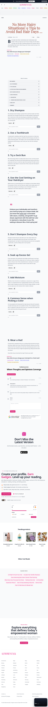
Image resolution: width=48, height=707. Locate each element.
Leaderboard (14, 517)
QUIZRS (40, 363)
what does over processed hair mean (14, 580)
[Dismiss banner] (40, 415)
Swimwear (39, 682)
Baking (38, 660)
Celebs (38, 663)
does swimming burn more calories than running (24, 577)
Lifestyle (3, 675)
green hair (23, 214)
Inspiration (15, 672)
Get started (34, 517)
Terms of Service (35, 696)
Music (14, 677)
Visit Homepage (24, 642)
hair (2, 17)
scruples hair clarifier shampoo (32, 574)
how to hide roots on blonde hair (24, 585)
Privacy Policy (19, 696)
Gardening (15, 670)
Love (14, 675)
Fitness (14, 667)
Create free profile (6, 493)
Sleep (14, 682)
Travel (14, 684)
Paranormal (39, 677)
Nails (26, 677)
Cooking (45, 8)
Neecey (10, 37)
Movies (2, 677)
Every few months (10, 53)
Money (38, 675)
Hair (37, 670)
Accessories (24, 8)
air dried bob (39, 580)
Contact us (3, 694)
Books (26, 663)
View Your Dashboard (18, 494)
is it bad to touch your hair (15, 574)
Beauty (2, 663)
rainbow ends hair (30, 580)
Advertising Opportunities (37, 694)
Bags (26, 660)
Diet (26, 665)
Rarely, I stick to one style (24, 53)
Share (37, 37)
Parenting (28, 8)
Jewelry (38, 672)
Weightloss (3, 686)
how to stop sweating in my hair (25, 582)
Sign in (23, 496)
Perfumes (15, 8)
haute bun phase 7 (11, 582)
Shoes (38, 679)
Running (26, 679)
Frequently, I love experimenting (12, 55)
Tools (14, 686)
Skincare (3, 682)
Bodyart (14, 663)
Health (2, 672)
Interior (41, 8)
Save (32, 37)
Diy (37, 665)
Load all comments (11, 374)
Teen (2, 684)
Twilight (37, 8)
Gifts (26, 670)
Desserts (10, 8)
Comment (13, 411)
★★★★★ (45, 17)
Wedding (6, 8)
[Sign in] (46, 5)
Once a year (17, 53)
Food (26, 667)
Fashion (2, 667)
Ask (38, 126)
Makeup (26, 675)
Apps (2, 8)
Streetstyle (27, 682)
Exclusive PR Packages (5, 696)
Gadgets (33, 8)
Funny (19, 8)
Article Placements (20, 694)
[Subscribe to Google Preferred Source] (14, 417)
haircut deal (39, 582)
